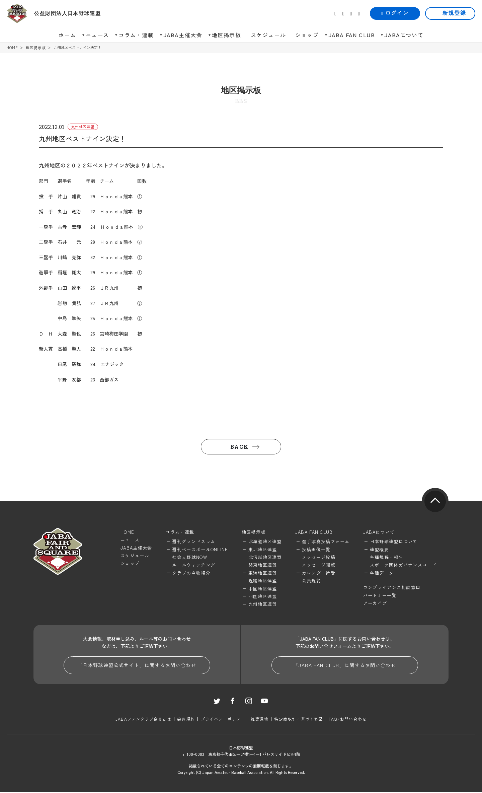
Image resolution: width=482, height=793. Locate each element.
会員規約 (311, 581)
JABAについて (403, 35)
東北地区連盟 (262, 550)
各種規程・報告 (386, 557)
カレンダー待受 (318, 573)
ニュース (97, 35)
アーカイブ (375, 603)
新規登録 (454, 13)
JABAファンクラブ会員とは (144, 720)
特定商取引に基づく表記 (298, 720)
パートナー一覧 (380, 595)
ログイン (395, 13)
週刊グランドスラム (193, 542)
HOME (12, 48)
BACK (239, 446)
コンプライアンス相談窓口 (392, 588)
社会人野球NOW (189, 557)
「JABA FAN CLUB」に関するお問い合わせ (345, 665)
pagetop (435, 501)
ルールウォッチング (193, 565)
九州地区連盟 (262, 604)
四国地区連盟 (262, 596)
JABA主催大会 (183, 35)
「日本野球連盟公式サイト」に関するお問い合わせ (137, 665)
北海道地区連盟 (265, 542)
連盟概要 (379, 550)
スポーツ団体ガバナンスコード (403, 565)
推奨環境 (259, 720)
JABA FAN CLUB (351, 35)
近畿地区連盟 (262, 581)
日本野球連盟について (394, 542)
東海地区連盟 (262, 573)
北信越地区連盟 (265, 557)
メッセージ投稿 (318, 557)
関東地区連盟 (262, 565)
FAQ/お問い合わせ (347, 720)
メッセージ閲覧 (318, 565)
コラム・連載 (136, 35)
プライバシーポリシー (223, 720)
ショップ (307, 35)
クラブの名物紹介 (191, 573)
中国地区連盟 (262, 589)
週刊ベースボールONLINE (200, 550)
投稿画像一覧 (316, 550)
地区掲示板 (226, 35)
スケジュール (268, 35)
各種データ (382, 573)
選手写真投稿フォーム (326, 542)
